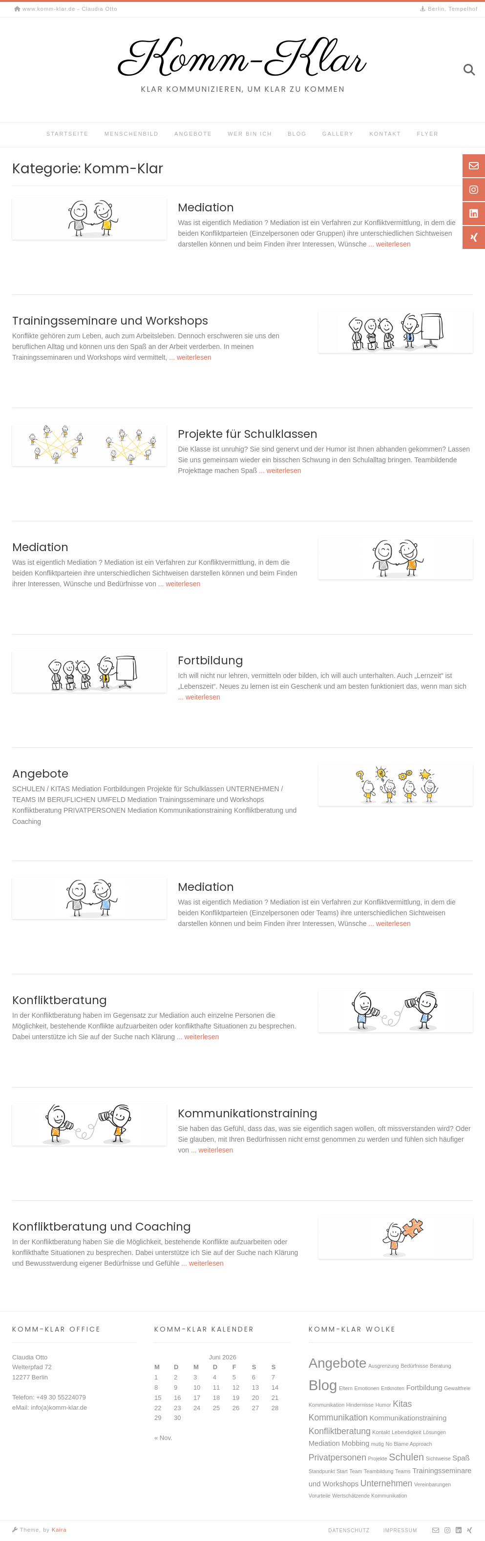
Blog (297, 134)
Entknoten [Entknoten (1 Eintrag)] (392, 1388)
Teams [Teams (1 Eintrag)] (402, 1471)
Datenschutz (349, 1530)
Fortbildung (210, 660)
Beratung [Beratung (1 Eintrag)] (440, 1366)
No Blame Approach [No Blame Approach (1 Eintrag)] (409, 1444)
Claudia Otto (29, 1357)
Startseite (67, 134)
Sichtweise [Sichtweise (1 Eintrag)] (438, 1458)
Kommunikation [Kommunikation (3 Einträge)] (338, 1417)
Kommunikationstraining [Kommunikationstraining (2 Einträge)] (407, 1418)
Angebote (193, 134)
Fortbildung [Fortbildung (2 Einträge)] (424, 1388)
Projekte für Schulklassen (247, 434)
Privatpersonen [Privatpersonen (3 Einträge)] (337, 1457)
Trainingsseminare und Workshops (110, 321)
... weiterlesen (388, 244)
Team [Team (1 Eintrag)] (355, 1471)
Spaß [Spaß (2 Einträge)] (460, 1458)
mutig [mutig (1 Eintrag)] (377, 1444)
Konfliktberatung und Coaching (101, 1226)
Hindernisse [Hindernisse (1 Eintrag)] (360, 1405)
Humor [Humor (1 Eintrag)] (383, 1405)
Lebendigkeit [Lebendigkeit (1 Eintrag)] (406, 1432)
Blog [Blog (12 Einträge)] (323, 1385)
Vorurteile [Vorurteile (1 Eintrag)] (320, 1496)
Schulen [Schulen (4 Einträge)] (406, 1457)
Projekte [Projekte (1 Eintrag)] (377, 1458)
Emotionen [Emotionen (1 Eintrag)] (366, 1388)
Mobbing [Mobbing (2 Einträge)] (355, 1443)
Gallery (338, 134)
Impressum (400, 1530)
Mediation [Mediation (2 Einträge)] (324, 1443)
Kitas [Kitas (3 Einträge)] (402, 1404)
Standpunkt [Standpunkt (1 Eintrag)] (322, 1471)
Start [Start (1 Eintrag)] (342, 1471)
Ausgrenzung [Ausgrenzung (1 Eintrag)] (383, 1366)
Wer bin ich (250, 134)
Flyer (428, 134)
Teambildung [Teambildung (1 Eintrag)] (378, 1471)
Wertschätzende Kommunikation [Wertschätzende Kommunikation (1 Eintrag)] (369, 1496)
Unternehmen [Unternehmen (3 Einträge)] (386, 1483)
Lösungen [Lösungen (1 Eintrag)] (434, 1432)
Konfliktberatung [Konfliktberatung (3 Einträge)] (340, 1431)
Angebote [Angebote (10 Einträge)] (338, 1363)
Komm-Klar (243, 60)
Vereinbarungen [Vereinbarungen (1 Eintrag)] (432, 1484)
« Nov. (163, 1437)
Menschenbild (132, 134)
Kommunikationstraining (247, 1113)
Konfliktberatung (59, 1000)
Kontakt (385, 134)
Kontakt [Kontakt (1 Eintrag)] (381, 1432)
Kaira (59, 1530)
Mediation (206, 207)
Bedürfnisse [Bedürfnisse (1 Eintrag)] (414, 1366)
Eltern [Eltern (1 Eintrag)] (346, 1388)
